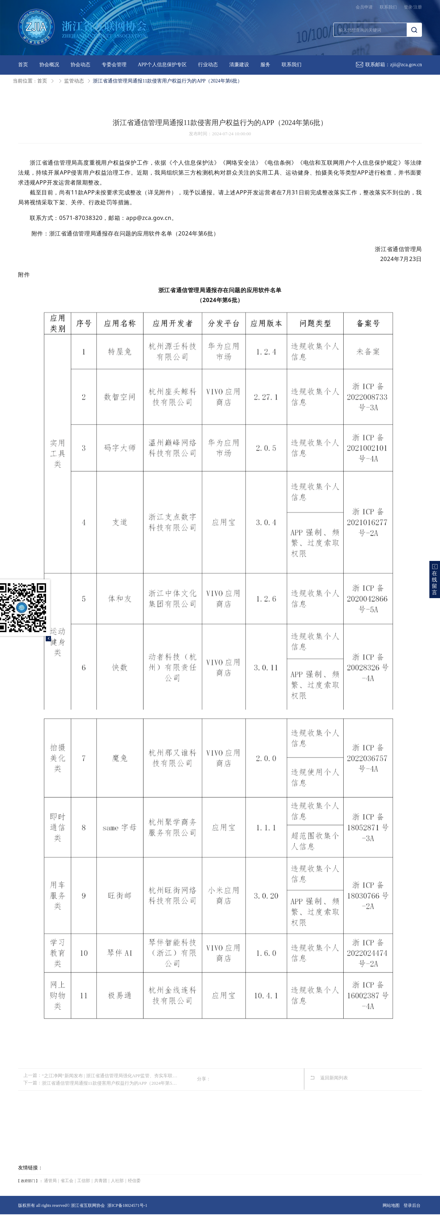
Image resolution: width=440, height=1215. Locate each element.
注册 (417, 7)
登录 (408, 7)
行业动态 (208, 64)
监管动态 (74, 81)
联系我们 (388, 7)
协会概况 (49, 64)
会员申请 (364, 7)
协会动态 (80, 64)
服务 (265, 64)
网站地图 (391, 1205)
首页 (23, 64)
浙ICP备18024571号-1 (127, 1205)
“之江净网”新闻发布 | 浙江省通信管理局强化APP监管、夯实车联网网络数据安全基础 (111, 1075)
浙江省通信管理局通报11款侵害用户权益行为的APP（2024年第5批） (111, 1082)
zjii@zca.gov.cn (406, 64)
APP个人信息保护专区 (162, 64)
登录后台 (412, 1205)
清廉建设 (239, 64)
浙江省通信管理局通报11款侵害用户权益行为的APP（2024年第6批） (168, 81)
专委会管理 (114, 64)
